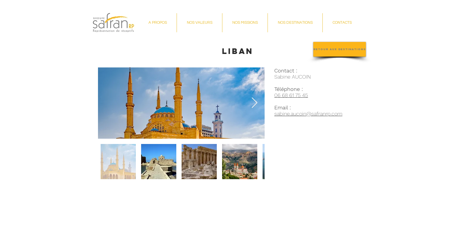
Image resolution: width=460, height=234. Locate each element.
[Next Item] (254, 103)
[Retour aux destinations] (339, 49)
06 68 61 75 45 (291, 95)
